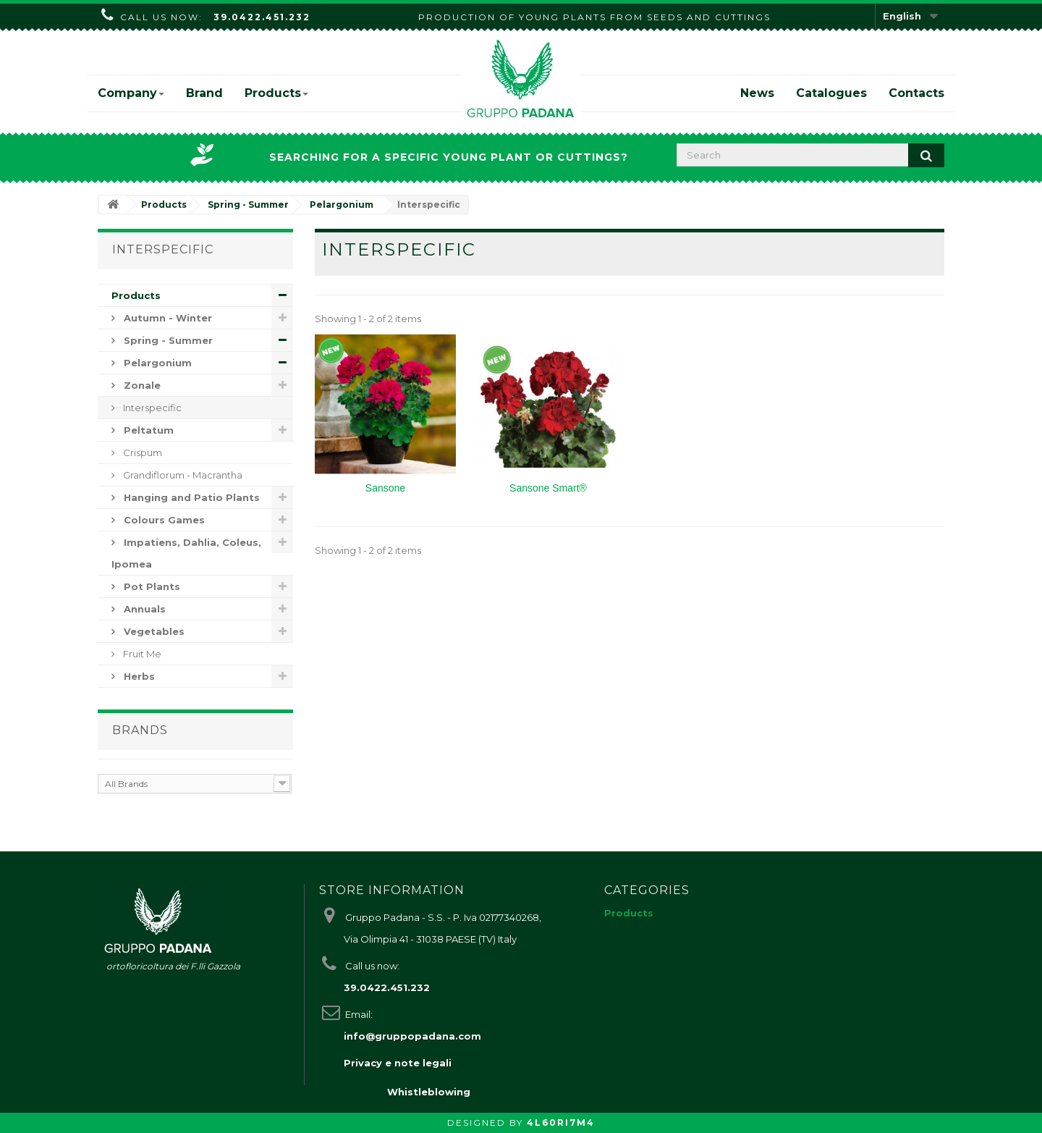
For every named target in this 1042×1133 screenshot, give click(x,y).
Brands (140, 730)
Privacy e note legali (398, 1063)
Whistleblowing (428, 1092)
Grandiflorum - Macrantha (181, 475)
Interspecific (151, 407)
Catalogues (831, 93)
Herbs (138, 676)
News (757, 93)
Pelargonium (156, 362)
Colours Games (163, 520)
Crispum (141, 452)
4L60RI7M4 (561, 1122)
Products (276, 93)
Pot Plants (150, 586)
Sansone (385, 488)
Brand (204, 93)
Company (131, 93)
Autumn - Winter (166, 318)
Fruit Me (141, 654)
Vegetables (153, 631)
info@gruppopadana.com (412, 1036)
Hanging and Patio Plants (190, 497)
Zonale (141, 385)
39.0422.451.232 (261, 17)
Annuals (143, 609)
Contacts (916, 93)
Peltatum (147, 430)
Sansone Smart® (548, 488)
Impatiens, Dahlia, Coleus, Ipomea (186, 553)
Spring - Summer (167, 340)
